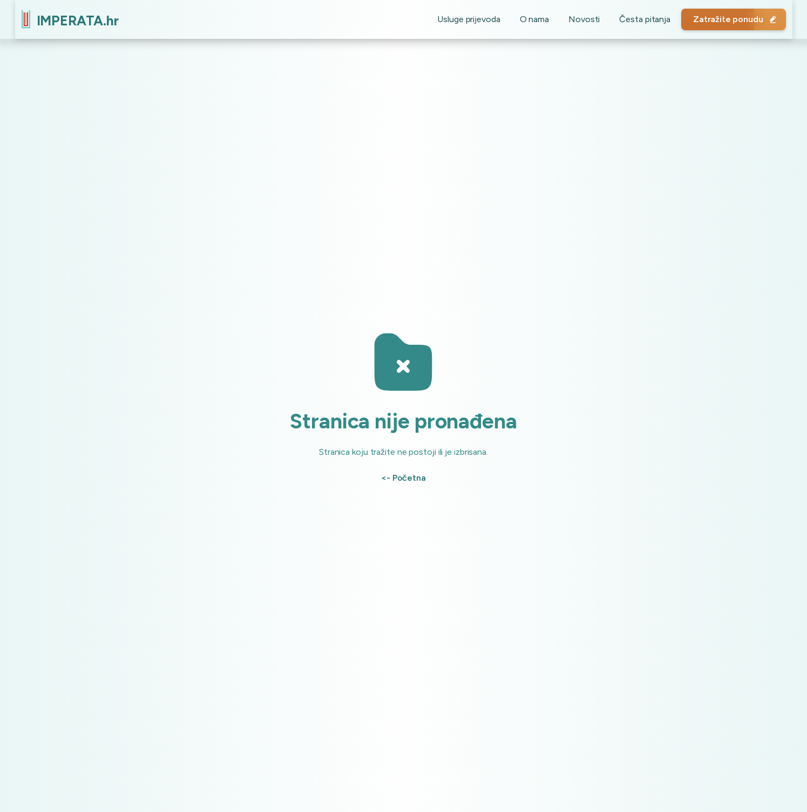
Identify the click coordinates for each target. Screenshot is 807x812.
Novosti (577, 19)
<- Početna (403, 478)
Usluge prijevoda (462, 19)
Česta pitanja (638, 19)
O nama (527, 19)
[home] (76, 19)
